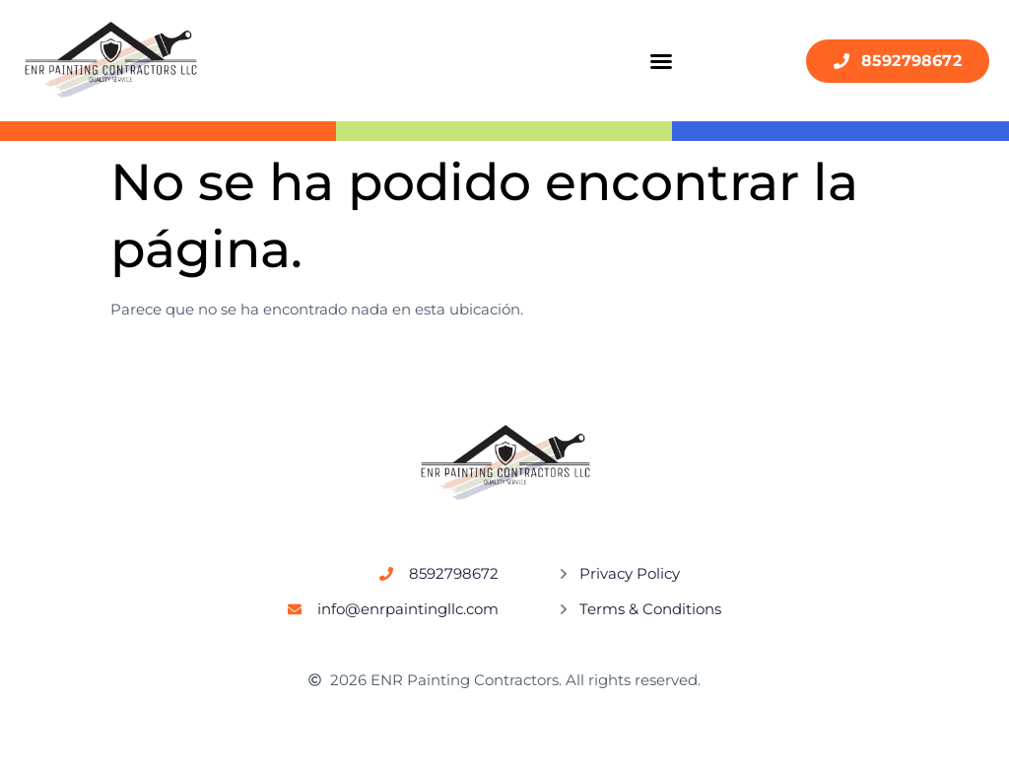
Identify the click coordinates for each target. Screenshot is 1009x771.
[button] (661, 61)
